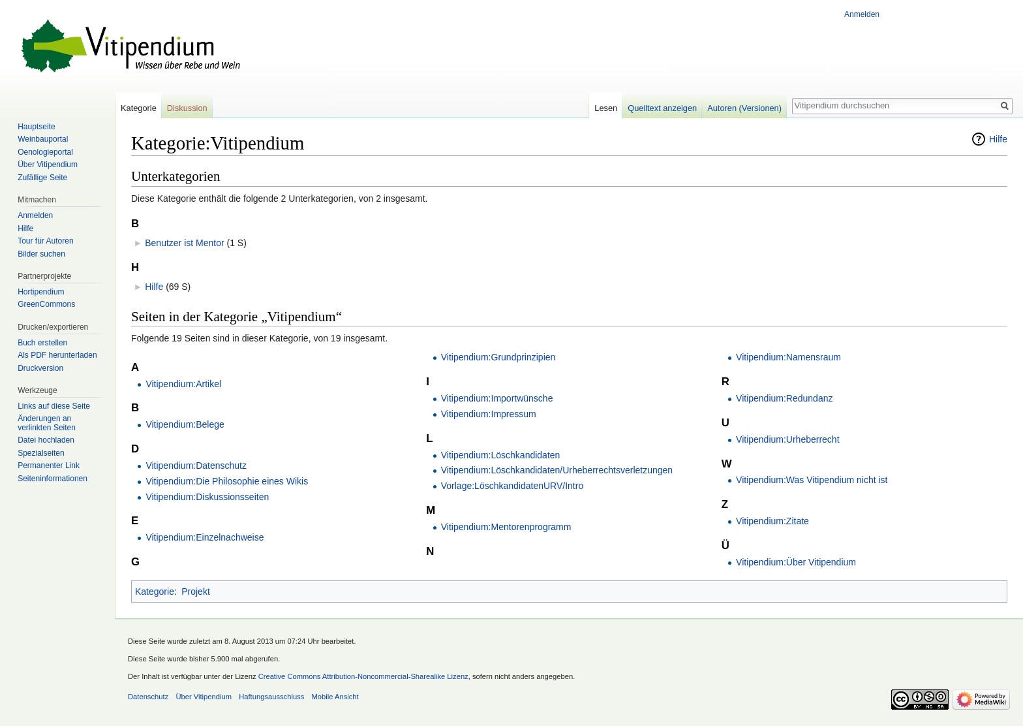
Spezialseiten (41, 453)
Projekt (195, 591)
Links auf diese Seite (54, 406)
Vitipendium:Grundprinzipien (498, 357)
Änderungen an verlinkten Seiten (47, 423)
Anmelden (861, 14)
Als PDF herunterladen (57, 355)
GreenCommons (46, 304)
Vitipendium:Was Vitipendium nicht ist (811, 480)
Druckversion (40, 368)
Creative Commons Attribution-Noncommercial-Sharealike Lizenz (363, 676)
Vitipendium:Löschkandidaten (500, 455)
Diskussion (187, 108)
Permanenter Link (49, 465)
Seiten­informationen (52, 478)
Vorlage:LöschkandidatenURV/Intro (512, 486)
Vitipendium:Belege (184, 424)
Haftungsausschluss (271, 697)
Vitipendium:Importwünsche (497, 398)
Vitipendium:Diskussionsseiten (207, 497)
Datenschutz (148, 697)
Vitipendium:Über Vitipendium (796, 562)
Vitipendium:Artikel (183, 384)
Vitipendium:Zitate (772, 521)
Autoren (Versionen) (744, 108)
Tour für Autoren (45, 240)
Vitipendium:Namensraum (788, 357)
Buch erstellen (42, 342)
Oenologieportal (45, 152)
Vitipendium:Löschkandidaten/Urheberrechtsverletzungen (557, 470)
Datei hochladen (46, 440)
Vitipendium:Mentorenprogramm (506, 527)
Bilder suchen (41, 254)
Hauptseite (36, 126)
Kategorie (154, 591)
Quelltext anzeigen (662, 108)
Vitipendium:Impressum (488, 414)
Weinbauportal (43, 139)
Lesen (605, 108)
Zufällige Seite (42, 177)
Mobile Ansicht (335, 697)
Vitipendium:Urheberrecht (788, 439)
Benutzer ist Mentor (184, 243)
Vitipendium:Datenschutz (196, 465)
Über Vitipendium (48, 164)
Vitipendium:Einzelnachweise (204, 537)
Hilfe (998, 139)
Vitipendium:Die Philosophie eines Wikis (226, 481)
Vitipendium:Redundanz (784, 398)
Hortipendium (41, 291)
